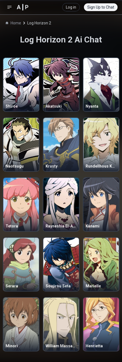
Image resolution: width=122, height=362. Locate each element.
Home (13, 23)
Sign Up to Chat (100, 7)
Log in (71, 7)
